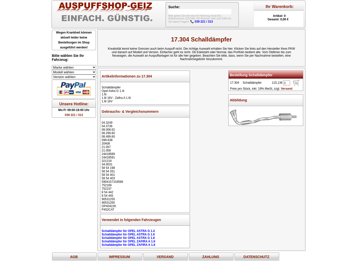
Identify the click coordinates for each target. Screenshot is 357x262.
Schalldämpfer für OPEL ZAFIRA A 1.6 (128, 241)
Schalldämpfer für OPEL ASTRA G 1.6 (128, 234)
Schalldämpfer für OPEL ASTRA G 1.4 (128, 231)
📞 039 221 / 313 (201, 21)
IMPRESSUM (119, 257)
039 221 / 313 (74, 115)
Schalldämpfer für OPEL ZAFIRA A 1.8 (128, 245)
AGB (74, 257)
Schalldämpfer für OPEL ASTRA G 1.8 (128, 238)
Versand (287, 88)
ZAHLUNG (210, 257)
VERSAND (165, 257)
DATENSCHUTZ (256, 257)
